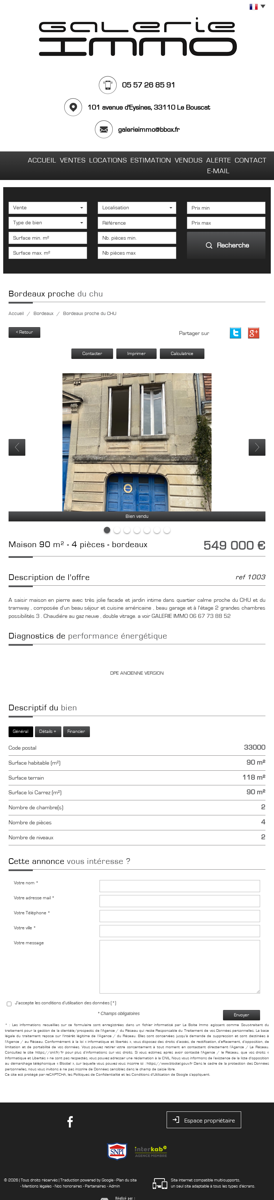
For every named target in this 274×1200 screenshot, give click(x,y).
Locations (90, 158)
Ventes (55, 158)
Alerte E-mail (206, 158)
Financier (76, 717)
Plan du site (126, 1166)
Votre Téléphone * (32, 898)
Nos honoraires (68, 1172)
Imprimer (136, 339)
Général (20, 717)
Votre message (29, 928)
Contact (248, 158)
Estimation (130, 158)
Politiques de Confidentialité (96, 1060)
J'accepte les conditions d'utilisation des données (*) (65, 988)
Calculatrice (182, 339)
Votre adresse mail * (34, 883)
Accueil (24, 158)
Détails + (47, 717)
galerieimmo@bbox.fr (148, 129)
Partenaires (95, 1172)
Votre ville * (25, 913)
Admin (114, 1172)
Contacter (92, 339)
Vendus (167, 158)
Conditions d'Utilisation (151, 1060)
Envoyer (241, 1001)
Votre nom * (26, 868)
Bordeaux (44, 299)
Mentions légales (37, 1172)
